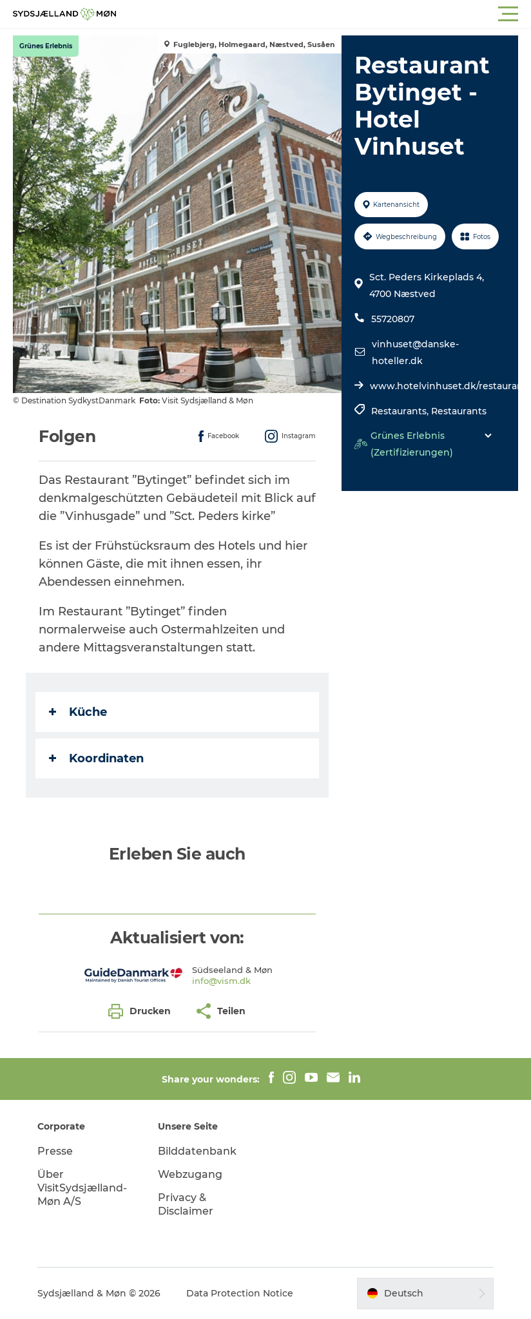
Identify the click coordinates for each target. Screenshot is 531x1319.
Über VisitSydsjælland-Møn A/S (82, 1188)
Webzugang (190, 1174)
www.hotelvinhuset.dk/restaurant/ (450, 386)
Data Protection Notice (239, 1293)
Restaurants (459, 411)
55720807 (392, 319)
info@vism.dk (221, 981)
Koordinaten (96, 758)
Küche (78, 712)
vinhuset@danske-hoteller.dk (415, 352)
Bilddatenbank (197, 1151)
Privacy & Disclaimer (185, 1204)
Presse (55, 1151)
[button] (323, 14)
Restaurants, (401, 411)
